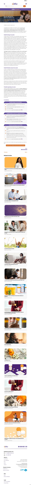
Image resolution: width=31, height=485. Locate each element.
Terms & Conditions (7, 481)
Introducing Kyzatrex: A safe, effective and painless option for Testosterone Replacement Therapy (14, 312)
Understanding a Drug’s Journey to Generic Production (13, 328)
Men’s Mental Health (8, 344)
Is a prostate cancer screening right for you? (11, 200)
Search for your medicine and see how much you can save (15, 145)
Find (24, 6)
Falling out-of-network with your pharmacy (11, 407)
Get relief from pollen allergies (9, 248)
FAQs (4, 475)
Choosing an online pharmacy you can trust (11, 264)
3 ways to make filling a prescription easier (11, 375)
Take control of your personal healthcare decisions (12, 422)
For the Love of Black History (9, 391)
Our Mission (6, 458)
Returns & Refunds (7, 476)
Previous (5, 152)
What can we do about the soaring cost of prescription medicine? (15, 185)
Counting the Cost (7, 360)
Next (26, 152)
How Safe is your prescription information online (12, 216)
